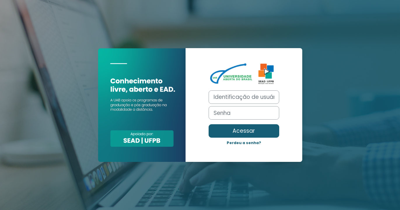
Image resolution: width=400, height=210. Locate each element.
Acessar (244, 131)
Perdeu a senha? (244, 142)
